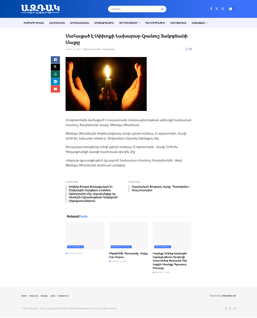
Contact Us (63, 296)
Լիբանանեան (79, 23)
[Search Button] (163, 9)
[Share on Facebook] (55, 60)
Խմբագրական (34, 23)
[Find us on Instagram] (222, 9)
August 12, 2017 (73, 49)
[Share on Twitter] (55, 68)
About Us (34, 296)
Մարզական (178, 23)
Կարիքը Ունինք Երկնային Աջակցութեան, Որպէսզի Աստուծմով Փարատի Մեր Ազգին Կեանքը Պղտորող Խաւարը (170, 261)
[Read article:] (85, 237)
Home (24, 296)
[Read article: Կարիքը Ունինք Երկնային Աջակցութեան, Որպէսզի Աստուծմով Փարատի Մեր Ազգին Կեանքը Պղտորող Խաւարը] (172, 237)
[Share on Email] (55, 92)
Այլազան (198, 23)
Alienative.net (229, 296)
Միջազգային (104, 23)
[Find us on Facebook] (211, 9)
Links (52, 296)
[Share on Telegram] (55, 84)
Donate (44, 296)
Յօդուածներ (128, 23)
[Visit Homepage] (40, 9)
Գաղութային (155, 23)
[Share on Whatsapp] (55, 76)
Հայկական (57, 23)
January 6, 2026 (74, 254)
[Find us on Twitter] (216, 9)
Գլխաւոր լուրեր (92, 49)
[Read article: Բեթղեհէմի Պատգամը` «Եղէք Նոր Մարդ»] (128, 237)
